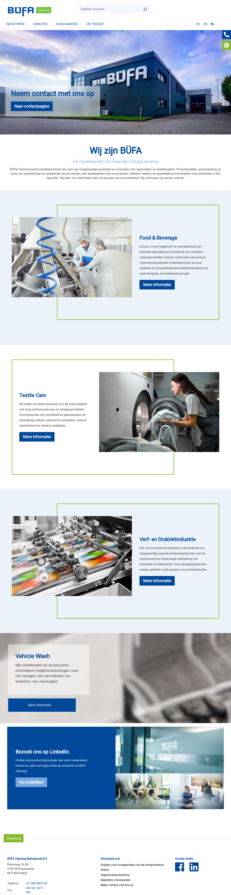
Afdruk (105, 870)
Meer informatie (39, 705)
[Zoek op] (145, 9)
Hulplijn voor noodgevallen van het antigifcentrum (132, 865)
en (205, 24)
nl (212, 24)
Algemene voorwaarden (115, 880)
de (198, 24)
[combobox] (110, 9)
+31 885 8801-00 (36, 883)
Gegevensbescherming (115, 875)
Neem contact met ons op (117, 885)
